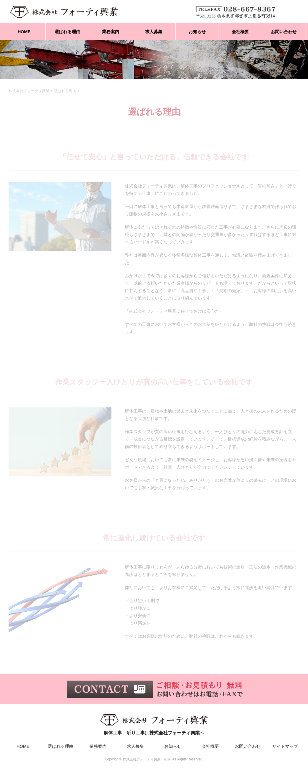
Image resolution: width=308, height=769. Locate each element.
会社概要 (240, 31)
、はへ (154, 723)
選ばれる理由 (67, 31)
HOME (24, 31)
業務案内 (110, 31)
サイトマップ (285, 746)
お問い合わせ (284, 31)
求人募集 (153, 31)
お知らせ (197, 31)
